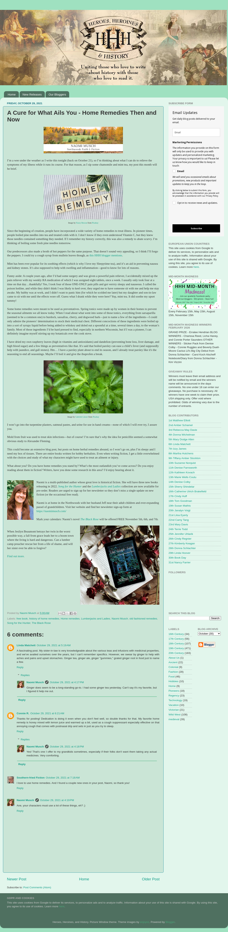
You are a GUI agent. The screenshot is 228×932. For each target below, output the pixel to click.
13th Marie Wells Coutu (182, 477)
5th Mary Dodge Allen (181, 439)
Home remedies (70, 618)
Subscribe (196, 228)
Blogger (170, 922)
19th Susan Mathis (180, 505)
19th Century (176, 648)
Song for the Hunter (70, 486)
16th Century (176, 634)
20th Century (176, 653)
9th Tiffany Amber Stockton (184, 458)
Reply (20, 667)
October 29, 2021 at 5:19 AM (54, 645)
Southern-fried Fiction (31, 777)
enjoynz (144, 922)
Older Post (151, 879)
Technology (175, 700)
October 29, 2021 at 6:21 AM (47, 713)
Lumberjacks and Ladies (107, 486)
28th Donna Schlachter (182, 548)
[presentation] (193, 215)
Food (172, 676)
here (196, 266)
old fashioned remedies (143, 618)
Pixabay (95, 223)
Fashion (173, 671)
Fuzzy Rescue (81, 223)
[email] (196, 132)
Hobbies (173, 681)
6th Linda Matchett (180, 444)
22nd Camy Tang (179, 519)
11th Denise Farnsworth (183, 467)
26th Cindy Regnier (180, 538)
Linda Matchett (26, 645)
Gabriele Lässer (81, 417)
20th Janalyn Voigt (179, 510)
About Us (174, 657)
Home (12, 94)
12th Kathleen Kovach (182, 472)
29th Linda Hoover (179, 552)
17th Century (176, 638)
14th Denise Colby (179, 481)
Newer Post (16, 879)
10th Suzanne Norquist (182, 462)
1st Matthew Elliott (179, 420)
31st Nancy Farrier (180, 562)
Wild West (175, 714)
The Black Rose (89, 519)
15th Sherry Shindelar (181, 486)
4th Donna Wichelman (182, 434)
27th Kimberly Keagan (182, 543)
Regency (174, 695)
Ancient (173, 662)
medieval (174, 719)
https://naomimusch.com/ (51, 511)
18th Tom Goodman (180, 500)
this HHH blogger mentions (105, 255)
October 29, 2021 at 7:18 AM (63, 777)
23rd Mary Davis (178, 524)
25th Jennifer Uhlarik (181, 533)
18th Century (176, 643)
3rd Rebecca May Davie (183, 429)
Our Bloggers (57, 94)
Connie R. (23, 713)
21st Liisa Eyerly (178, 515)
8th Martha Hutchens (181, 453)
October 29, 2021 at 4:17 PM (67, 682)
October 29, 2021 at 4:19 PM (57, 800)
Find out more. (16, 556)
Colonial (173, 667)
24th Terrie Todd (178, 529)
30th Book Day (177, 557)
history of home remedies (44, 618)
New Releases (32, 94)
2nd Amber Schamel (181, 425)
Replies (25, 675)
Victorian (174, 709)
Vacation (174, 705)
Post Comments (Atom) (37, 887)
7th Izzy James (177, 448)
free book (22, 618)
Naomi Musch (120, 618)
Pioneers (174, 690)
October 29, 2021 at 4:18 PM (67, 746)
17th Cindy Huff (178, 496)
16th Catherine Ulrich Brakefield (187, 491)
